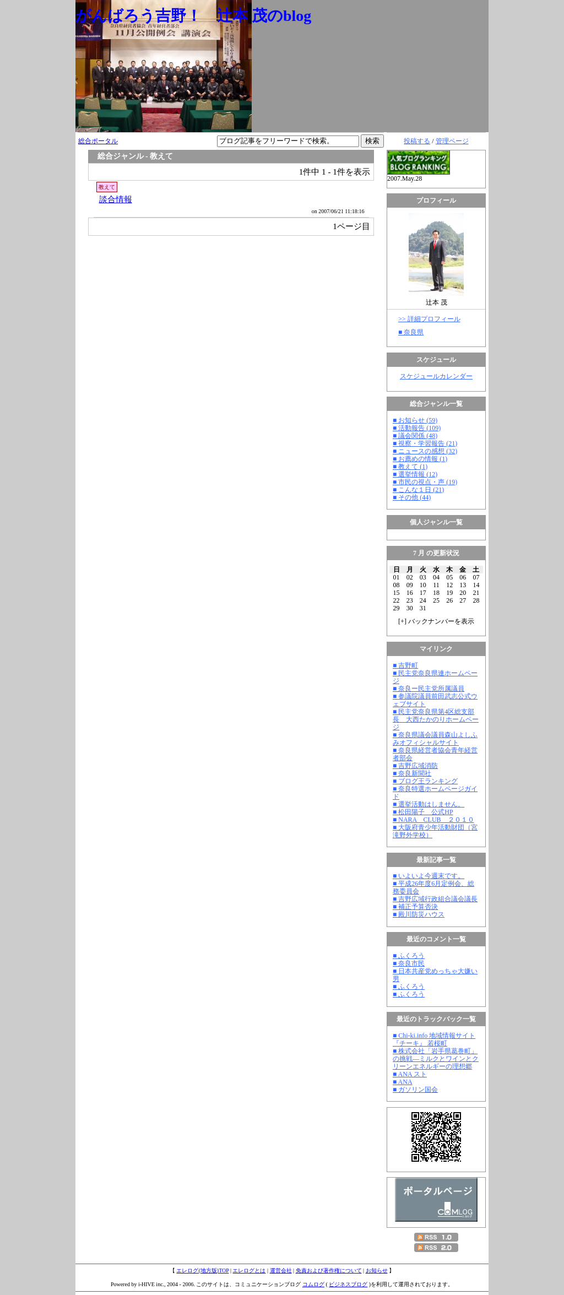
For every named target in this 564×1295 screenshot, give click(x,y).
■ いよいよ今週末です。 (428, 876)
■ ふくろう (409, 956)
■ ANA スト (410, 1074)
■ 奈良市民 (409, 963)
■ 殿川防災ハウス (418, 914)
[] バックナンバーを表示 (436, 621)
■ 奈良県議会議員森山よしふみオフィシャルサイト (435, 738)
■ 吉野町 (405, 665)
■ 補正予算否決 (415, 907)
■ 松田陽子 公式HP (423, 812)
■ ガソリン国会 (415, 1089)
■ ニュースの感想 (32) (425, 451)
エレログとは (248, 1270)
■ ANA (403, 1082)
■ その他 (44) (412, 497)
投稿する (417, 141)
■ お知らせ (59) (415, 420)
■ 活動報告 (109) (417, 428)
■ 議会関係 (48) (415, 436)
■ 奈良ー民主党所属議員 (428, 688)
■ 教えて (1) (410, 466)
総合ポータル (98, 141)
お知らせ (377, 1270)
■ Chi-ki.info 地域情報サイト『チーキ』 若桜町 (434, 1039)
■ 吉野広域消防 (415, 766)
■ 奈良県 (411, 332)
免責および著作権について (329, 1270)
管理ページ (452, 141)
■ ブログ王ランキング (425, 781)
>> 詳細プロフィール (429, 319)
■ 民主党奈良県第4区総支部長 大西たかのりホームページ (436, 719)
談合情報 (115, 199)
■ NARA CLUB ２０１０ (433, 819)
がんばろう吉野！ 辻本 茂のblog (193, 15)
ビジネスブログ (348, 1284)
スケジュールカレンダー (436, 376)
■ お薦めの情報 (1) (420, 459)
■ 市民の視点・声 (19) (425, 482)
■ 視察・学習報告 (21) (425, 443)
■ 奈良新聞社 (412, 773)
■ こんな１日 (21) (418, 490)
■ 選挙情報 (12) (415, 474)
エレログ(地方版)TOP (202, 1270)
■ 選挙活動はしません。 (428, 804)
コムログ (313, 1284)
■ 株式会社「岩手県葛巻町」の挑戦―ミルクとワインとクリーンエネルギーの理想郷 (436, 1058)
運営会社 (281, 1270)
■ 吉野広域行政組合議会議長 (435, 899)
